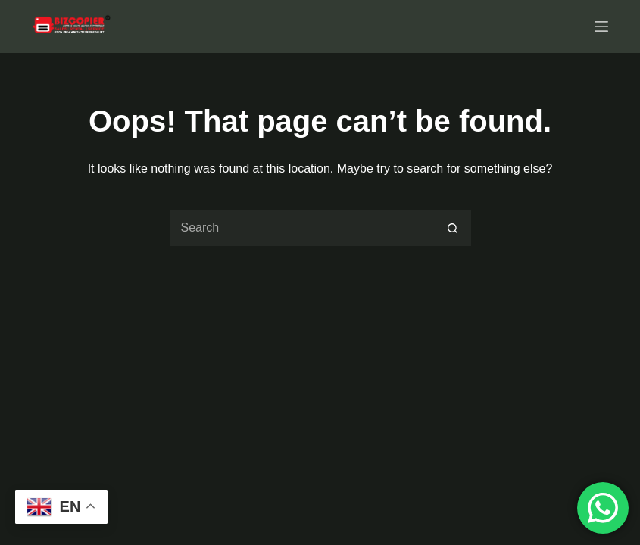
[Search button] (453, 228)
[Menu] (601, 26)
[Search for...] (301, 228)
